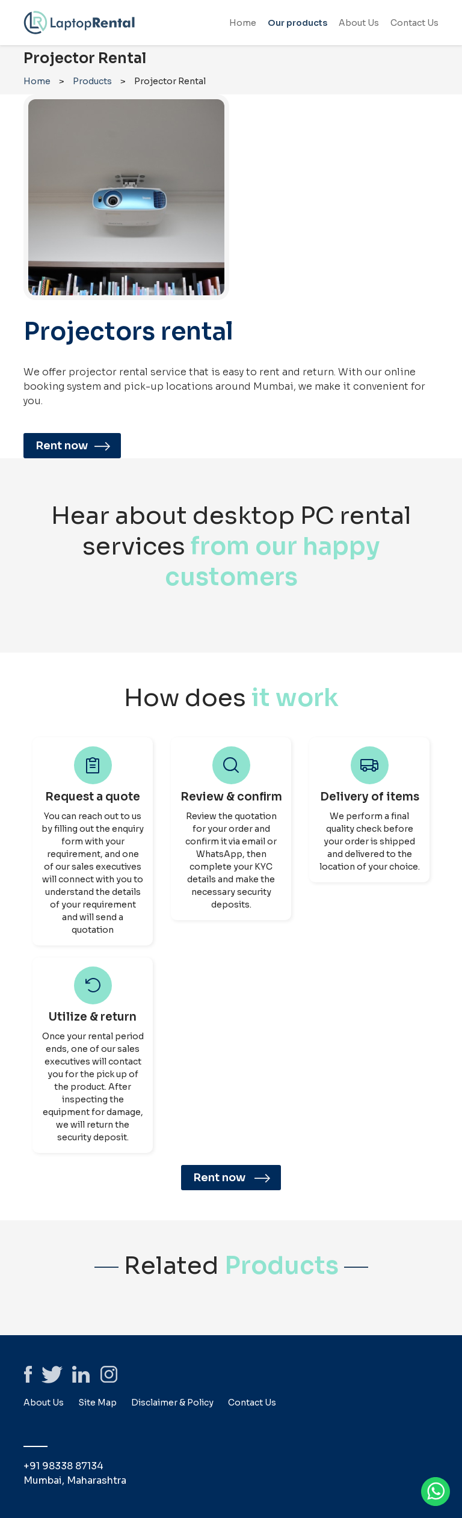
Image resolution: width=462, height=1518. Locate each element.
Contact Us (414, 22)
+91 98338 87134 (63, 1466)
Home (242, 22)
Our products (297, 22)
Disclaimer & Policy (172, 1402)
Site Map (97, 1402)
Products (92, 81)
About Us (359, 22)
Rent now (75, 445)
